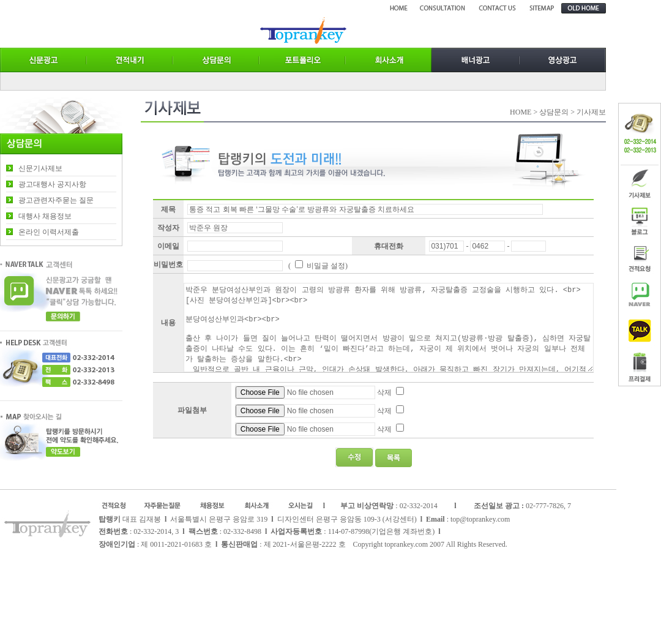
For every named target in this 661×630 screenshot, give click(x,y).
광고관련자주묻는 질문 (56, 200)
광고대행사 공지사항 (52, 184)
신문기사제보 (40, 168)
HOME (520, 112)
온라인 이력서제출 (48, 232)
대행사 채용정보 (45, 216)
